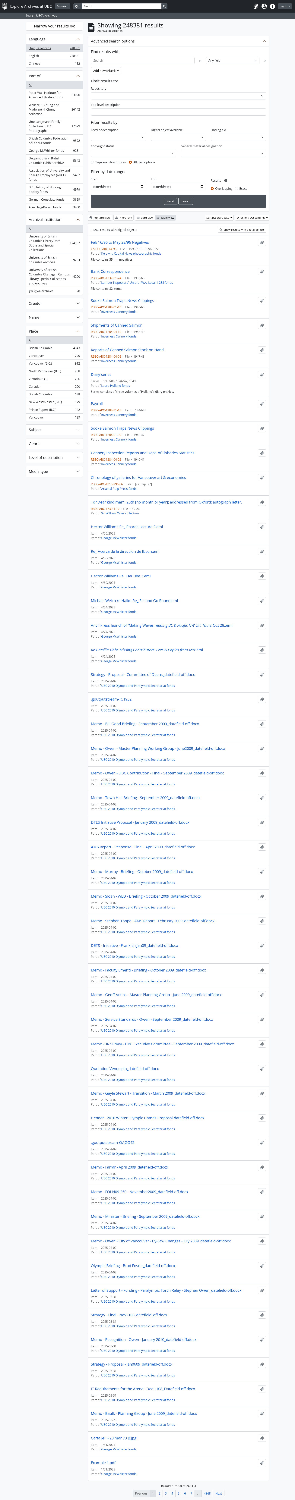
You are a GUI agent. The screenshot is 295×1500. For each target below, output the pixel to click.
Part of (34, 75)
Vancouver (54, 356)
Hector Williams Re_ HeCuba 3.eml (121, 576)
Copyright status (102, 146)
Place (33, 331)
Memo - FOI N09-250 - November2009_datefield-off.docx (139, 1192)
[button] (256, 6)
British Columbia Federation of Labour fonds (54, 140)
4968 (207, 1493)
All (30, 85)
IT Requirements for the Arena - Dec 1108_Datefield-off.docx (143, 1389)
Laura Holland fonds (115, 386)
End (153, 179)
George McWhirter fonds (54, 151)
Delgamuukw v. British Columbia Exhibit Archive (54, 160)
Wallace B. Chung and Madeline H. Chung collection (54, 109)
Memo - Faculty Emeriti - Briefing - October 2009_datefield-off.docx (148, 970)
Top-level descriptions (111, 162)
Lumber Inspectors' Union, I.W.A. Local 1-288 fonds (137, 283)
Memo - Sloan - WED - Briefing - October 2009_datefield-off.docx (146, 896)
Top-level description (106, 105)
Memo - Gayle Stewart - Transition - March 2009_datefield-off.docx (148, 1093)
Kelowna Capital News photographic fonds (131, 253)
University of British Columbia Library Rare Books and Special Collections (54, 243)
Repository (98, 88)
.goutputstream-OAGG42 (112, 1142)
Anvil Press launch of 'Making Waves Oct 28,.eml (162, 625)
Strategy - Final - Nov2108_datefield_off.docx (129, 1315)
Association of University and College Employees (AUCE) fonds (54, 175)
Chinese (54, 64)
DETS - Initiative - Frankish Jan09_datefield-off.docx (134, 945)
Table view (165, 217)
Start (94, 179)
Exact (243, 189)
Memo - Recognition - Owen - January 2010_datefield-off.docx (143, 1339)
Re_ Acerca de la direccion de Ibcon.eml (125, 551)
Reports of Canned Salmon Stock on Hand (127, 350)
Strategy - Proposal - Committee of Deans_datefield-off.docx (143, 674)
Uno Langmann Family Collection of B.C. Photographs (54, 126)
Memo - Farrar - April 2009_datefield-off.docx (129, 1167)
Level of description (46, 457)
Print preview (99, 217)
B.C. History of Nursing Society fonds (54, 189)
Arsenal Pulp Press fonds (119, 489)
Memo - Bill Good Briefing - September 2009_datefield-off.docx (145, 724)
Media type (38, 471)
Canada (54, 387)
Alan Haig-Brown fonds (54, 208)
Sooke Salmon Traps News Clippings (122, 300)
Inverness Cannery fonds (118, 312)
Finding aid (218, 130)
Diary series (101, 374)
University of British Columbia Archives (54, 260)
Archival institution (45, 219)
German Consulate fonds (54, 200)
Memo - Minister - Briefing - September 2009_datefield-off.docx (145, 1216)
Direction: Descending (251, 217)
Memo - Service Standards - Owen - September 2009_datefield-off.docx (152, 1019)
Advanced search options (113, 41)
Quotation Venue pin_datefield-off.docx (125, 1068)
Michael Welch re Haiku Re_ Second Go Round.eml (134, 600)
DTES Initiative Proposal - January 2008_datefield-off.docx (140, 822)
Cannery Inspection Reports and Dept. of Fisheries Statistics (142, 453)
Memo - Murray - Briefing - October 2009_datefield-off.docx (142, 871)
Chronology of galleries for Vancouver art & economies (138, 477)
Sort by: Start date (218, 217)
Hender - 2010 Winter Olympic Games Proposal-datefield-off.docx (147, 1118)
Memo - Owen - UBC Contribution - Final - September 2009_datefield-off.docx (157, 773)
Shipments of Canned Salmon (116, 325)
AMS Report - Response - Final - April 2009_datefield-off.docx (143, 847)
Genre (34, 443)
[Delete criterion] (265, 60)
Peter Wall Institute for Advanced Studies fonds (54, 95)
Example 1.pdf (103, 1463)
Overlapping (224, 189)
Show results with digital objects (242, 229)
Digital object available (167, 130)
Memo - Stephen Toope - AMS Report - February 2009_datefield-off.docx (152, 921)
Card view (145, 217)
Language (37, 39)
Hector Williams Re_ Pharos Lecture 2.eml (127, 527)
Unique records (54, 49)
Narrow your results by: (54, 26)
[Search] (122, 6)
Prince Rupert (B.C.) (54, 410)
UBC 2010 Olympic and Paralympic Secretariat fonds (138, 686)
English (54, 57)
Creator (35, 303)
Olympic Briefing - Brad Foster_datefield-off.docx (133, 1265)
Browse (62, 6)
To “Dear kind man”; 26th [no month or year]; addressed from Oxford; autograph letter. (166, 502)
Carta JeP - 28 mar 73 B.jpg (113, 1438)
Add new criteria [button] (104, 71)
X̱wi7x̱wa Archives (54, 292)
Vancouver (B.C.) (54, 364)
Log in (284, 6)
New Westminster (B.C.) (54, 403)
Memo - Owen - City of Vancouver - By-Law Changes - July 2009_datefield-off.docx (161, 1241)
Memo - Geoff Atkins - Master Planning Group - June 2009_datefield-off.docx (156, 995)
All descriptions (144, 162)
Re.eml (147, 650)
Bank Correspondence (110, 271)
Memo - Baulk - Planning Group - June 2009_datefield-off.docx (144, 1413)
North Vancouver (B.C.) (54, 372)
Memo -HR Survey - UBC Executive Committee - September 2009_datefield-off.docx (162, 1044)
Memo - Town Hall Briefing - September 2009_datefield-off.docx (145, 798)
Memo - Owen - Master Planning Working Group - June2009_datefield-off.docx (158, 748)
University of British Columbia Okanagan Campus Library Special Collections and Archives (54, 276)
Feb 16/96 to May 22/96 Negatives (120, 242)
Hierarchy (123, 217)
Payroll (97, 403)
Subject (35, 429)
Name (34, 317)
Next (218, 1493)
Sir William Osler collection (120, 513)
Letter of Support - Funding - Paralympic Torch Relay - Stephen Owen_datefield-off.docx (166, 1290)
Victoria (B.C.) (54, 380)
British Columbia (54, 349)
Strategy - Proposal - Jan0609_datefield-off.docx (131, 1364)
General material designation (201, 146)
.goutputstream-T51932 (111, 699)
